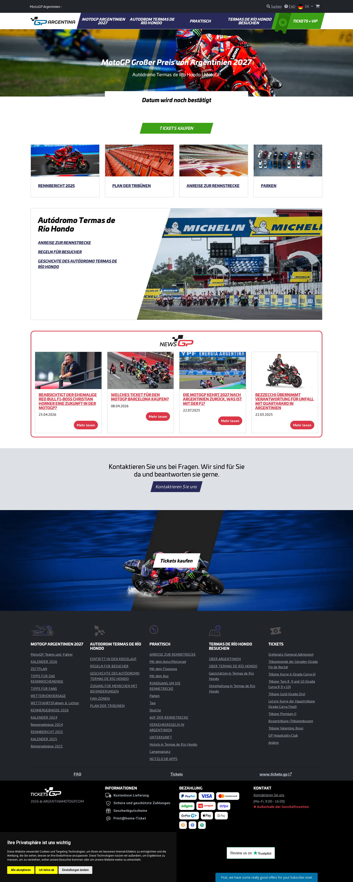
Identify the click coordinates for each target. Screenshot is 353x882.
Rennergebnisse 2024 (47, 724)
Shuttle (155, 710)
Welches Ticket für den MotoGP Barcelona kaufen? (140, 397)
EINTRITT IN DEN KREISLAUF (113, 659)
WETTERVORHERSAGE (48, 695)
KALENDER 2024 (44, 717)
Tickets (176, 774)
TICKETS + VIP (296, 21)
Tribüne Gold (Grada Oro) (286, 694)
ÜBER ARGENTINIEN (225, 659)
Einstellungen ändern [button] (75, 870)
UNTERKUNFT (160, 737)
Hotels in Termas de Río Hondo (173, 744)
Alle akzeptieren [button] (21, 870)
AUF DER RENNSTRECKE (168, 717)
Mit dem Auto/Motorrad (167, 661)
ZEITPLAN (39, 668)
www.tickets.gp (276, 774)
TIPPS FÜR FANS (44, 688)
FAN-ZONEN (100, 698)
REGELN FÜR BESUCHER (60, 251)
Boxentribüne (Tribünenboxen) (290, 721)
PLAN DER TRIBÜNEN (131, 185)
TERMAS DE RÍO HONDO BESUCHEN (249, 20)
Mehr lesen (86, 425)
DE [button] (304, 6)
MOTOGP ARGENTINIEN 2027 (103, 20)
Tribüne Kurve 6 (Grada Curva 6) (292, 674)
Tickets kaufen (176, 128)
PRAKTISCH (200, 21)
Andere (273, 742)
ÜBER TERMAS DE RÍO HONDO (233, 666)
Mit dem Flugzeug (163, 668)
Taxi (152, 703)
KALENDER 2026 (44, 661)
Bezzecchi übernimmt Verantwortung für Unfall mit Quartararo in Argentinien (284, 401)
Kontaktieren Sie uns (176, 487)
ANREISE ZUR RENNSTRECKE (213, 185)
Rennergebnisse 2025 (47, 746)
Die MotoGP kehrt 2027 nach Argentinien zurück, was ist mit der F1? (212, 399)
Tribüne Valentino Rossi (285, 728)
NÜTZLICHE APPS (163, 758)
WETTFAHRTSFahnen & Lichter (55, 703)
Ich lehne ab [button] (46, 870)
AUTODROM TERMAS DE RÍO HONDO (152, 20)
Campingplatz (159, 751)
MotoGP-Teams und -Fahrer (52, 654)
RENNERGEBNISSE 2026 (50, 710)
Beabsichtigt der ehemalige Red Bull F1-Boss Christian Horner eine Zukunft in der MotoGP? (68, 401)
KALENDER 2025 (44, 739)
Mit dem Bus (159, 676)
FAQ (77, 774)
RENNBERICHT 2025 (56, 185)
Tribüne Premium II (282, 713)
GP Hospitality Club (283, 735)
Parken (268, 185)
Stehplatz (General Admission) (291, 654)
